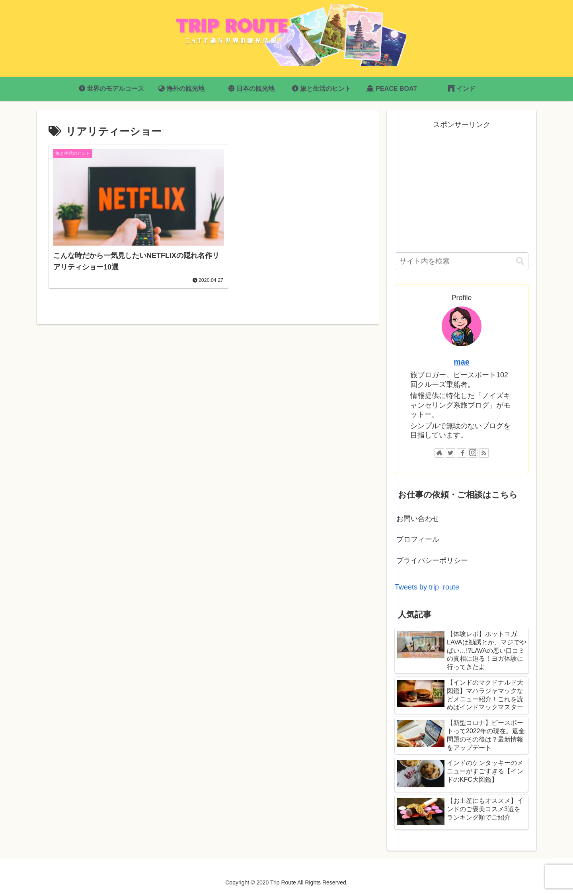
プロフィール (417, 539)
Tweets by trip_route (427, 587)
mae (462, 361)
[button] (520, 261)
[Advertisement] (461, 186)
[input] (461, 261)
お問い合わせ (417, 519)
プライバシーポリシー (432, 560)
